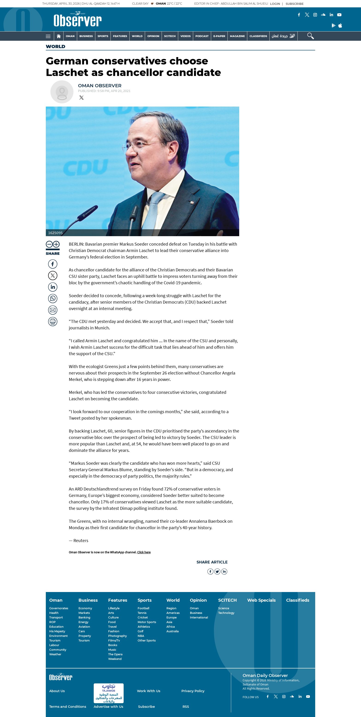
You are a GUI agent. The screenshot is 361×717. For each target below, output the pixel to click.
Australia (172, 631)
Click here (144, 552)
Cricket (143, 617)
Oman (194, 608)
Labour (54, 645)
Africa (170, 626)
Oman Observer (100, 85)
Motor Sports (147, 622)
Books (112, 645)
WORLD (137, 36)
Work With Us (148, 691)
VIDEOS (185, 36)
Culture (113, 617)
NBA (141, 636)
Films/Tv (114, 640)
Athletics (144, 626)
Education (56, 626)
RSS (186, 707)
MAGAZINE (237, 36)
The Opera (115, 654)
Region (171, 608)
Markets (84, 613)
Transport (56, 617)
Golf (140, 631)
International (199, 617)
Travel (112, 626)
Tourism (55, 640)
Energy (83, 622)
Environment (58, 636)
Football (143, 608)
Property (85, 636)
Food (112, 622)
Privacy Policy (192, 691)
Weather (55, 654)
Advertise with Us (108, 707)
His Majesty (57, 631)
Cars (82, 631)
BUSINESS (86, 36)
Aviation (84, 626)
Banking (84, 617)
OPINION (153, 36)
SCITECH (170, 36)
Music (112, 649)
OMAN (70, 36)
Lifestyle (113, 608)
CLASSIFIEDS (258, 36)
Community (57, 649)
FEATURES (120, 36)
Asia (169, 622)
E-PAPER (219, 36)
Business (196, 613)
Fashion (113, 631)
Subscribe (146, 707)
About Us (57, 691)
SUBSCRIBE (295, 4)
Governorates (58, 608)
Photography (117, 636)
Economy (85, 608)
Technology (226, 613)
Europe (171, 617)
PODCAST (202, 36)
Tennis (142, 613)
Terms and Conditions (67, 707)
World (55, 46)
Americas (173, 613)
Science (223, 608)
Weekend (115, 659)
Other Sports (147, 640)
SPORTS (103, 36)
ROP (52, 622)
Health (53, 613)
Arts (111, 613)
